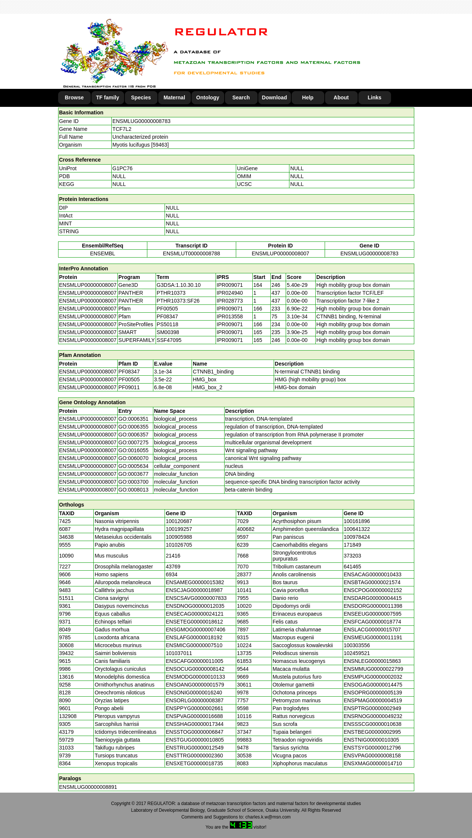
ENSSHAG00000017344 (194, 724)
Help (307, 97)
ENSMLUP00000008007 (280, 253)
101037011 (179, 653)
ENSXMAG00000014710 (373, 763)
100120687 (179, 521)
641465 (352, 567)
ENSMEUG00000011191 (373, 637)
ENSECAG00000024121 (194, 614)
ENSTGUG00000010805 (195, 740)
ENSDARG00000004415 (373, 598)
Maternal (174, 97)
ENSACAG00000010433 (373, 574)
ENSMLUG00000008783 (141, 121)
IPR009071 (230, 285)
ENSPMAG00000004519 (373, 700)
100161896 (357, 521)
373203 (352, 556)
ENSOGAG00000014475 (373, 685)
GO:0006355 (133, 427)
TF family (107, 97)
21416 (173, 556)
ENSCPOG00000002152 (373, 590)
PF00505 (129, 379)
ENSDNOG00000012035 (195, 606)
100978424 (357, 537)
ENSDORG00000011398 (373, 606)
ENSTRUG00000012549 (194, 748)
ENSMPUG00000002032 (373, 677)
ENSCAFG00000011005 (194, 661)
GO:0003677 (133, 474)
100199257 (179, 529)
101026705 (179, 545)
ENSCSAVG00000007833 (196, 598)
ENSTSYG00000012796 (372, 748)
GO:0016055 (133, 450)
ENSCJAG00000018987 (194, 590)
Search (241, 97)
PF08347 (129, 372)
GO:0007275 (133, 442)
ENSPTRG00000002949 (372, 708)
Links (375, 97)
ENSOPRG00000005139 (373, 693)
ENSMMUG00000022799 (373, 669)
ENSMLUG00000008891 (88, 787)
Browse (74, 97)
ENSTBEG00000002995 (372, 732)
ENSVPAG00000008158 (372, 756)
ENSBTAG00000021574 (372, 582)
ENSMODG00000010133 (195, 677)
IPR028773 (230, 301)
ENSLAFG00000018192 (194, 637)
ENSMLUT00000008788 (191, 253)
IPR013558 (230, 316)
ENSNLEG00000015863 (372, 661)
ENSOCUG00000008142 (195, 669)
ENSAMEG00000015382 (195, 582)
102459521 (357, 653)
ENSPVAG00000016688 (194, 716)
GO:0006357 (133, 435)
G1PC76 (122, 168)
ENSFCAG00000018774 (372, 622)
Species (141, 97)
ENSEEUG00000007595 (373, 614)
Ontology (207, 97)
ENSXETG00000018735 (194, 763)
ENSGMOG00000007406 (195, 630)
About (341, 97)
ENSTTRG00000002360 (194, 756)
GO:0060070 (133, 458)
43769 (173, 567)
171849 (352, 545)
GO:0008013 (133, 490)
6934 (171, 574)
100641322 (357, 529)
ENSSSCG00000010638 (373, 724)
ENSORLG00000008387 (194, 700)
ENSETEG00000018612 (194, 622)
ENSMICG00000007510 (194, 645)
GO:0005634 (133, 466)
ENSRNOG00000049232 (373, 716)
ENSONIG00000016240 (194, 693)
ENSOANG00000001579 (195, 685)
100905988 (179, 537)
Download (274, 97)
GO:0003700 (133, 482)
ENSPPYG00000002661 (194, 708)
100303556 (357, 645)
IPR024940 (230, 293)
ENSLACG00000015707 (372, 630)
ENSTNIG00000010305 (371, 740)
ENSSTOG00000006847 (194, 732)
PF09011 (129, 387)
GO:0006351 (133, 419)
